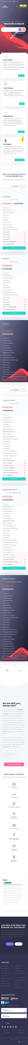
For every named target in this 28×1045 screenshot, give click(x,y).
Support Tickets (19, 159)
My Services (4, 971)
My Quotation (4, 966)
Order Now (14, 248)
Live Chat (17, 982)
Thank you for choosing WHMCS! (12, 884)
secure (10, 731)
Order (22, 103)
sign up (9, 944)
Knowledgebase (5, 968)
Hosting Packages (5, 985)
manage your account (20, 987)
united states (23, 1042)
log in (18, 944)
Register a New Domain (7, 978)
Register (21, 75)
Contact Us (18, 966)
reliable (4, 731)
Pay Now (21, 131)
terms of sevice (21, 1032)
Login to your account (20, 977)
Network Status (5, 973)
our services (6, 1032)
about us (5, 1030)
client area (18, 985)
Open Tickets (4, 976)
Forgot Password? (19, 971)
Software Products (5, 983)
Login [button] (23, 5)
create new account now (14, 764)
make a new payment (20, 980)
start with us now (8, 750)
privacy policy (21, 1030)
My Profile (17, 968)
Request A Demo (5, 980)
